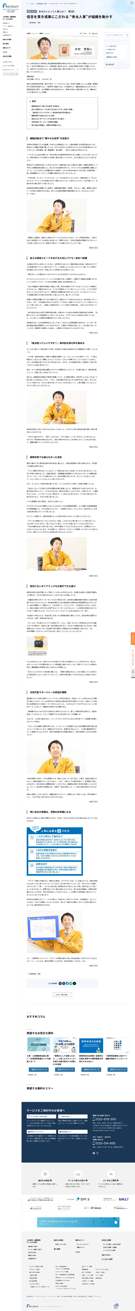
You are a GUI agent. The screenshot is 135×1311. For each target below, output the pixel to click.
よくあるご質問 (9, 68)
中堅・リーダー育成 (87, 1283)
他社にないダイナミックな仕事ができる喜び (48, 119)
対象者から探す (111, 56)
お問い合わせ (69, 1117)
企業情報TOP (30, 1304)
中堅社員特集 (33, 1286)
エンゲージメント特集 (62, 1280)
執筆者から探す (111, 61)
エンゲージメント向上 (102, 1278)
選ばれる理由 (7, 41)
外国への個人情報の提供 (80, 1304)
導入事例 (6, 46)
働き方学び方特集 (34, 1280)
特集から (5, 34)
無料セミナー (7, 50)
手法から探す (32, 1261)
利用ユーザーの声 (60, 1253)
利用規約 (90, 1304)
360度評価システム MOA (63, 1289)
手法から (5, 31)
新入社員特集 (33, 1289)
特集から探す (32, 1264)
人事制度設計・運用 (41, 3)
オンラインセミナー (83, 1253)
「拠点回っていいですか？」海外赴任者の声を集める (51, 112)
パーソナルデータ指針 (54, 1304)
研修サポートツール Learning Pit (65, 1286)
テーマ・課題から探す (114, 47)
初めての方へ (9, 64)
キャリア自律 (99, 1283)
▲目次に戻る (93, 247)
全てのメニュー (9, 72)
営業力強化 (99, 1286)
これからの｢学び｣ (34, 1292)
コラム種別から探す (113, 51)
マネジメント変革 (34, 1278)
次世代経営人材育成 (87, 1286)
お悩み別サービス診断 (88, 1292)
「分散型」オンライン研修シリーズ (39, 1295)
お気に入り (95, 33)
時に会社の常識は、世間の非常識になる (46, 125)
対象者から (6, 25)
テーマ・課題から (8, 28)
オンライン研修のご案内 (36, 1275)
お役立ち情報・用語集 (110, 1256)
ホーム (27, 3)
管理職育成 (85, 1278)
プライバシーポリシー (41, 1304)
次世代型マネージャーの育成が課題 (44, 122)
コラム (5, 54)
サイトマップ (97, 1304)
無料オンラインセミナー (41, 1134)
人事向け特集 (33, 1283)
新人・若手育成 (86, 1280)
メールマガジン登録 (109, 1259)
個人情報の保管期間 (67, 1304)
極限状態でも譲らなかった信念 (43, 115)
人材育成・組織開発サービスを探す (9, 20)
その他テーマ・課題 (87, 1289)
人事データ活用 (100, 1280)
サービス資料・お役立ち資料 (43, 1117)
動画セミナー (81, 1256)
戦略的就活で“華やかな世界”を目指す (45, 106)
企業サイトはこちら (78, 1227)
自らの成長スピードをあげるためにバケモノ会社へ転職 (52, 109)
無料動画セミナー (70, 1134)
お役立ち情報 (7, 58)
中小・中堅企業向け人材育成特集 (65, 1283)
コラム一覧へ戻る (61, 995)
